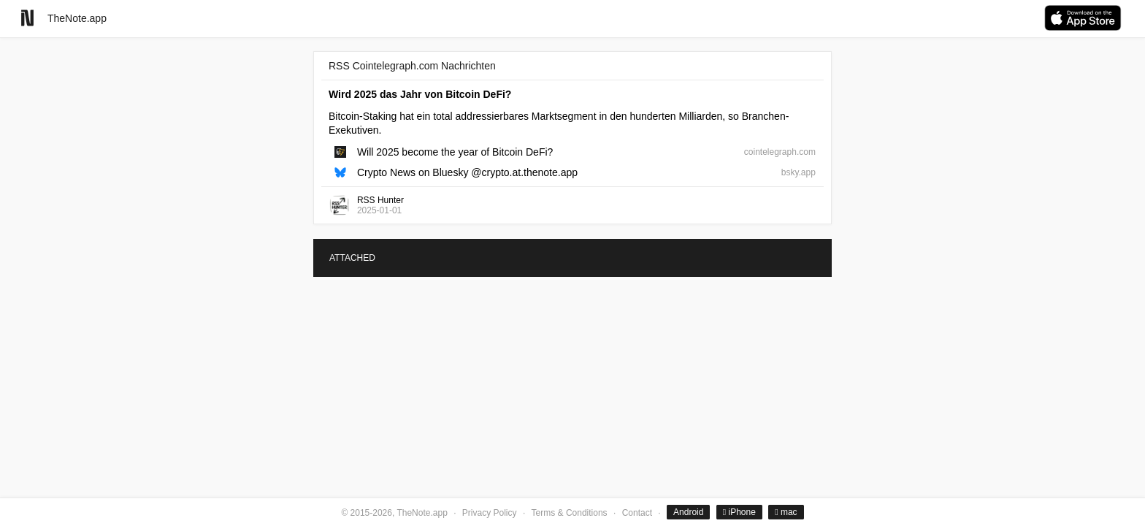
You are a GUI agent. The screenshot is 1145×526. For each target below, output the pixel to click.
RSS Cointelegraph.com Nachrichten (412, 66)
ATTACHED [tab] (352, 258)
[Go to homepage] (27, 18)
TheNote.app (77, 18)
